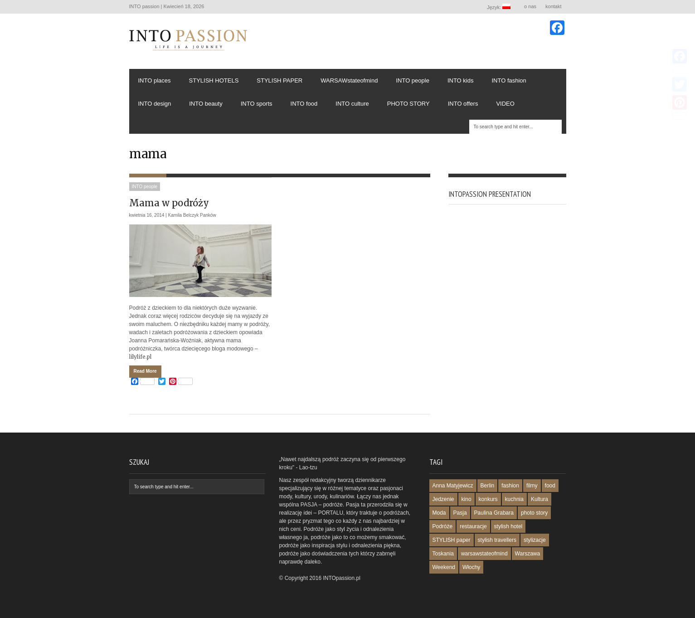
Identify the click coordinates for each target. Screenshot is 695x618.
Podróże (443, 526)
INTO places (154, 80)
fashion (510, 485)
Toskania (443, 553)
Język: (499, 7)
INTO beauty (205, 103)
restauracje (473, 526)
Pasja (460, 513)
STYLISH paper (452, 540)
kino (466, 499)
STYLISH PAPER (279, 80)
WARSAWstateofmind (349, 80)
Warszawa (527, 553)
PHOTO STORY (408, 103)
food (550, 485)
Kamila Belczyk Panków (192, 215)
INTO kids (460, 80)
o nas (530, 6)
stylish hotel (508, 526)
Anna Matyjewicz (453, 485)
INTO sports (256, 103)
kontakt (553, 6)
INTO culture (352, 103)
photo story (534, 513)
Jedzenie (443, 499)
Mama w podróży (169, 203)
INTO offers (463, 103)
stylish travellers (497, 540)
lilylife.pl (140, 356)
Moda (439, 513)
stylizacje (535, 540)
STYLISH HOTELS (214, 80)
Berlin (488, 485)
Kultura (539, 499)
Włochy (471, 567)
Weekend (444, 567)
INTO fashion (508, 80)
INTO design (154, 103)
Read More (145, 371)
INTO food (304, 103)
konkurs (488, 499)
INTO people (412, 80)
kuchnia (514, 499)
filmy (532, 485)
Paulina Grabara (494, 513)
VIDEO (505, 103)
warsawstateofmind (484, 553)
